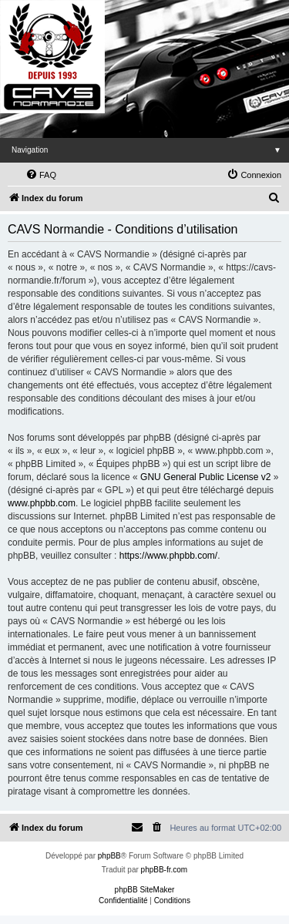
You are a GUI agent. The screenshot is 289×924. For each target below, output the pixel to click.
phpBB (109, 856)
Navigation (150, 150)
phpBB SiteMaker (145, 889)
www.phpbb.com (42, 503)
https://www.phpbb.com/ (168, 555)
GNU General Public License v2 (205, 477)
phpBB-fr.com (164, 869)
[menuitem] (40, 175)
